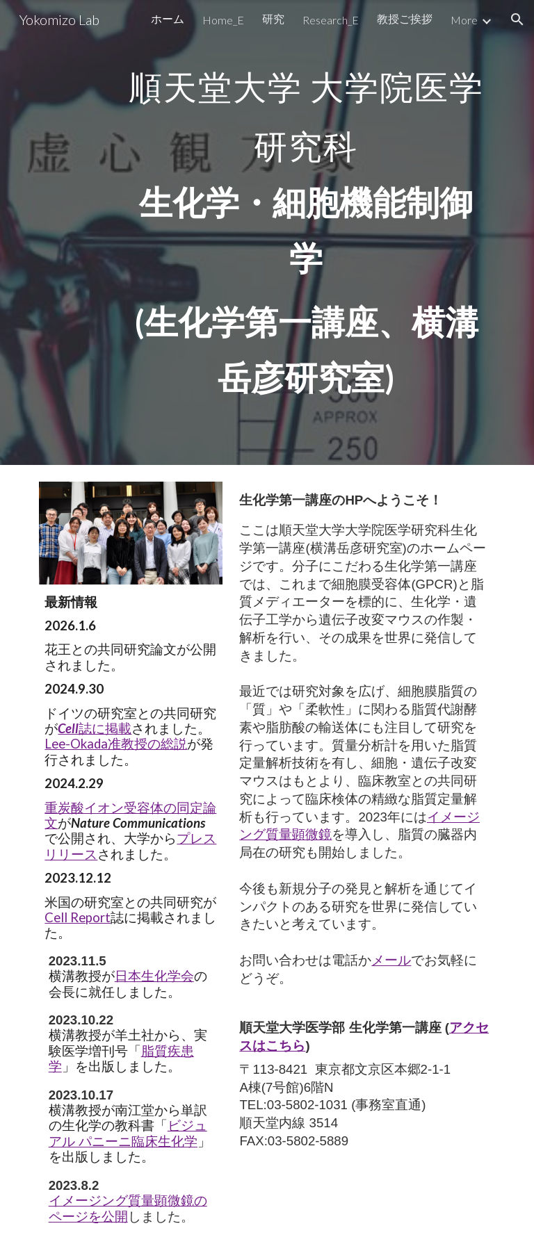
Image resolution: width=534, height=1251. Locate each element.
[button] (517, 19)
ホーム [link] (167, 18)
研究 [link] (273, 18)
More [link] (464, 19)
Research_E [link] (330, 19)
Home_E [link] (223, 19)
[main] (305, 232)
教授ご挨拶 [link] (404, 18)
